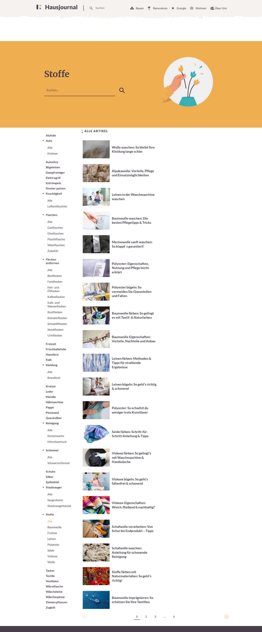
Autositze (52, 162)
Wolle (51, 562)
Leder (49, 391)
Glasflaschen (55, 233)
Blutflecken (54, 275)
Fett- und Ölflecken (53, 289)
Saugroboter (55, 500)
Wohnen (200, 8)
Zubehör (52, 250)
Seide (50, 550)
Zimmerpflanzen (56, 602)
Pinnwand (52, 412)
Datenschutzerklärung (207, 623)
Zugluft (50, 607)
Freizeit (51, 344)
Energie (181, 8)
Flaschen (51, 214)
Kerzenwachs (55, 436)
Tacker (50, 570)
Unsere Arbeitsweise (121, 623)
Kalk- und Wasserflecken (56, 304)
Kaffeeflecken (56, 296)
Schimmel (52, 450)
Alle (49, 147)
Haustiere (52, 354)
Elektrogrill (53, 177)
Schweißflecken (57, 323)
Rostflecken (54, 312)
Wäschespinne (55, 597)
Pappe (50, 407)
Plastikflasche (56, 239)
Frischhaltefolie (56, 349)
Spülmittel (52, 482)
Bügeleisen (53, 167)
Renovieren (160, 8)
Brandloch (53, 377)
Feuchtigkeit (54, 193)
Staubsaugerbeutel (59, 505)
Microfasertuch (57, 441)
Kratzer (51, 386)
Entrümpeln (53, 183)
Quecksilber (54, 418)
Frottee (52, 533)
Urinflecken (54, 335)
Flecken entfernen (52, 261)
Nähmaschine (54, 402)
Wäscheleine (54, 591)
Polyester (53, 544)
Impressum (180, 623)
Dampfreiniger (55, 172)
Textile (50, 575)
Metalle (51, 396)
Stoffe (50, 514)
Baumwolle (54, 527)
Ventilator (52, 581)
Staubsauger (54, 487)
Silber (49, 476)
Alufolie (51, 135)
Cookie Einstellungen (154, 623)
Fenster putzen (55, 188)
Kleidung (51, 365)
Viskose (52, 556)
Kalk (49, 359)
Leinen (51, 538)
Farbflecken (54, 281)
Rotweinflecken (57, 318)
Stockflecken (55, 329)
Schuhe (50, 471)
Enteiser (52, 153)
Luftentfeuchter (57, 206)
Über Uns (221, 8)
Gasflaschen (55, 227)
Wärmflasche (54, 586)
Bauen (140, 8)
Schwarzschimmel (58, 463)
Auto (49, 140)
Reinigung (52, 423)
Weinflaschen (56, 245)
